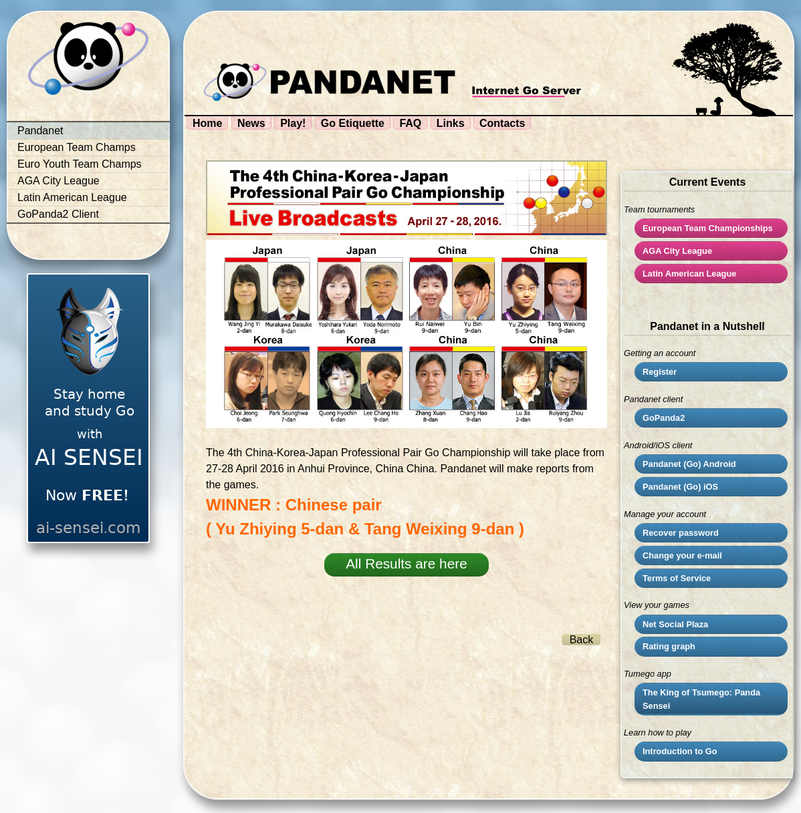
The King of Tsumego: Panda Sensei (701, 698)
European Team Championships (708, 228)
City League (677, 251)
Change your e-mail (682, 555)
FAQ (410, 123)
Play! (293, 123)
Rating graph (669, 646)
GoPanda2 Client (58, 214)
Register (660, 372)
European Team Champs (76, 147)
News (251, 123)
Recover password (681, 533)
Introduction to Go (680, 751)
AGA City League (58, 180)
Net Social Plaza (675, 624)
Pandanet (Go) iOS (680, 487)
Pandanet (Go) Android (689, 464)
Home (207, 123)
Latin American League (72, 197)
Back (582, 639)
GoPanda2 (664, 418)
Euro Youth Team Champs (79, 164)
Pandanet (40, 130)
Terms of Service (677, 578)
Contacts (502, 123)
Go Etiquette (352, 123)
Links (451, 123)
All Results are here (406, 563)
